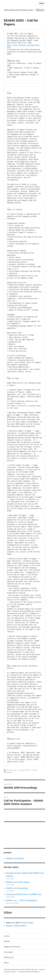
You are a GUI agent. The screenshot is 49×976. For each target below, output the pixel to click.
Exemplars (8, 952)
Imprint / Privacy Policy (16, 926)
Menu (41, 3)
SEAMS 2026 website (15, 858)
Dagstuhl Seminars (12, 947)
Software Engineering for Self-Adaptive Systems (20, 969)
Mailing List (9, 957)
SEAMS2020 (8, 772)
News (6, 963)
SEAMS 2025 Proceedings (17, 888)
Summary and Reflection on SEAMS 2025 (24, 894)
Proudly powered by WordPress (29, 972)
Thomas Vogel (12, 770)
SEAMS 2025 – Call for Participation (21, 900)
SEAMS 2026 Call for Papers (18, 882)
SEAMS (34, 770)
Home (6, 936)
